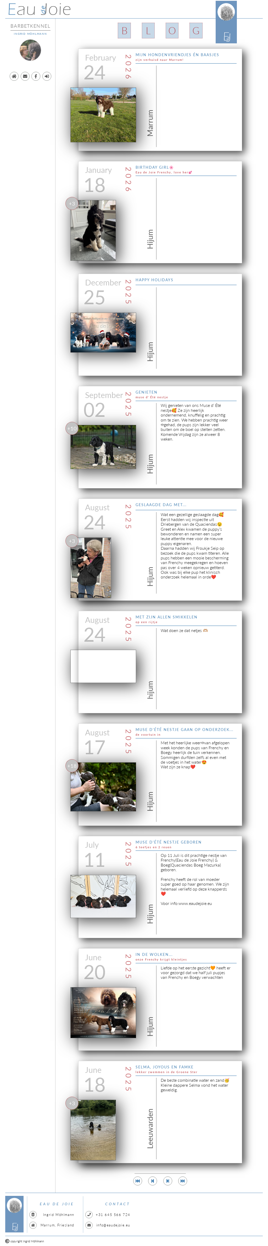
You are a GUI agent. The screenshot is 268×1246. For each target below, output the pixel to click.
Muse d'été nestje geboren (169, 842)
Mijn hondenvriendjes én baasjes (177, 54)
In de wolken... (154, 954)
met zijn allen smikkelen (167, 617)
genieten (147, 392)
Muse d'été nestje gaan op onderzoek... (184, 729)
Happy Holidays (155, 280)
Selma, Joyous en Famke (165, 1067)
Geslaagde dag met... (161, 504)
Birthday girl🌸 (155, 167)
